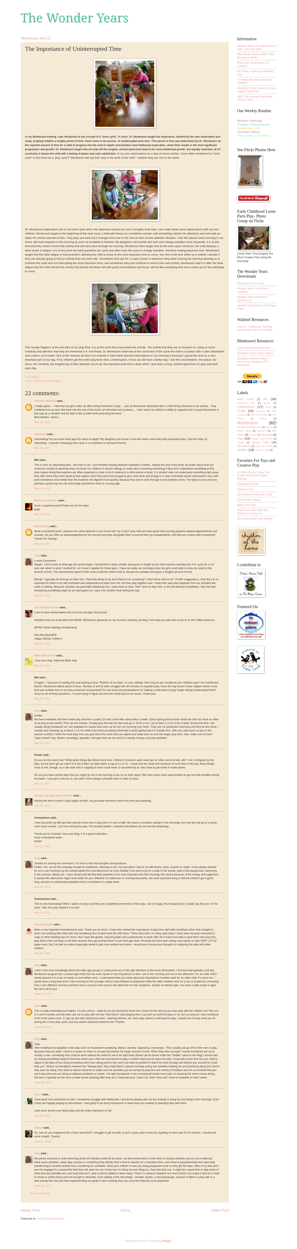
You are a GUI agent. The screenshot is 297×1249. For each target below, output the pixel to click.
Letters (263, 418)
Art (265, 399)
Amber (38, 1127)
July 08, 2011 (42, 1115)
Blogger (166, 1240)
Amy (37, 555)
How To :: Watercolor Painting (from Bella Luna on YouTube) (254, 328)
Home (126, 1210)
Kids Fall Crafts (259, 415)
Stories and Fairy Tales (250, 283)
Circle (268, 407)
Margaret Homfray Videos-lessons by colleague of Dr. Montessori (253, 361)
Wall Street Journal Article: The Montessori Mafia (255, 56)
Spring (240, 442)
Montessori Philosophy (47, 381)
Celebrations (246, 407)
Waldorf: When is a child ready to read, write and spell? (256, 47)
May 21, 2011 (42, 783)
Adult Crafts (245, 399)
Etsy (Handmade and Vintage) (255, 518)
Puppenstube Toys (248, 483)
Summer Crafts (264, 446)
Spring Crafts (260, 442)
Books (267, 403)
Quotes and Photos (261, 438)
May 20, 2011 (42, 698)
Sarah (38, 1094)
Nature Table (244, 431)
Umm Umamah (43, 924)
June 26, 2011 (42, 1082)
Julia (37, 1005)
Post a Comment (40, 1193)
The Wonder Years (74, 18)
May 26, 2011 (42, 953)
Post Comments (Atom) (51, 1218)
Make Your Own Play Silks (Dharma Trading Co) (252, 512)
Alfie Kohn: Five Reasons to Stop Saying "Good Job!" (256, 90)
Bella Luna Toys (246, 504)
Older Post (220, 1210)
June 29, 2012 (42, 1185)
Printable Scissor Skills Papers (255, 353)
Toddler (242, 450)
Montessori (247, 422)
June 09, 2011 (42, 993)
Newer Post (30, 1210)
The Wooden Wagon (249, 499)
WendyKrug (41, 526)
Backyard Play (246, 403)
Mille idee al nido (44, 655)
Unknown (40, 434)
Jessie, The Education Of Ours (53, 795)
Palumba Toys (245, 489)
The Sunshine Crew (46, 607)
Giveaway (260, 411)
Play (240, 438)
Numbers (261, 431)
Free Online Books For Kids (253, 347)
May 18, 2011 (42, 422)
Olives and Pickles (46, 500)
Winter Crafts (262, 450)
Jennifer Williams (45, 400)
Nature (269, 427)
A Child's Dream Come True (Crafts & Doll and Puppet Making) (253, 475)
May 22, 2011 (42, 805)
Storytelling (243, 446)
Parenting (266, 434)
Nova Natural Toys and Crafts (254, 494)
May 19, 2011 (42, 595)
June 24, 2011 (42, 1027)
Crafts (241, 410)
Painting (253, 435)
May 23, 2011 (42, 886)
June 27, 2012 (42, 1141)
